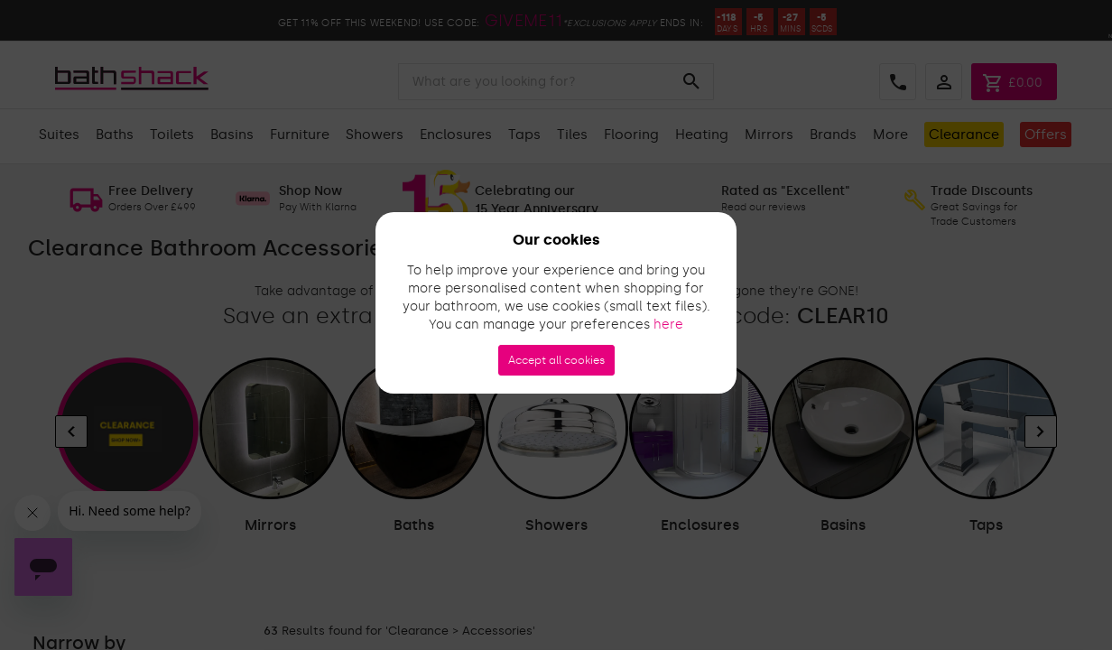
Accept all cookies (556, 360)
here (668, 324)
